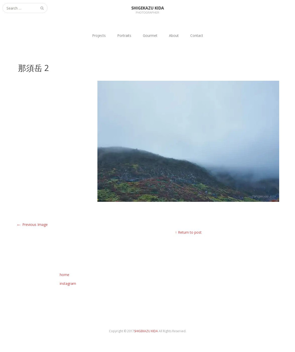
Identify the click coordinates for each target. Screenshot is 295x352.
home (64, 274)
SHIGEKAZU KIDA (146, 331)
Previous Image (32, 224)
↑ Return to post (188, 232)
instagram (68, 283)
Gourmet (150, 35)
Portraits (124, 35)
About (174, 35)
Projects (99, 35)
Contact (196, 35)
